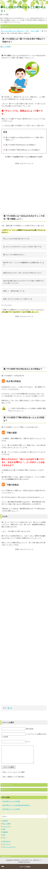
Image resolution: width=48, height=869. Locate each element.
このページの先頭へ (25, 866)
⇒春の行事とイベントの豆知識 (11, 801)
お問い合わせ (6, 841)
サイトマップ (6, 844)
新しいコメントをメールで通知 (14, 772)
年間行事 (5, 821)
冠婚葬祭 (5, 832)
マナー (4, 837)
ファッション (6, 826)
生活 (4, 835)
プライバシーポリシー (9, 847)
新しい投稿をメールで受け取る (14, 777)
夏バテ (10, 708)
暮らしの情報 (5, 46)
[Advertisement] (24, 189)
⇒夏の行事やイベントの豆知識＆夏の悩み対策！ (16, 805)
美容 (4, 829)
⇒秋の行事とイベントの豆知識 (11, 809)
